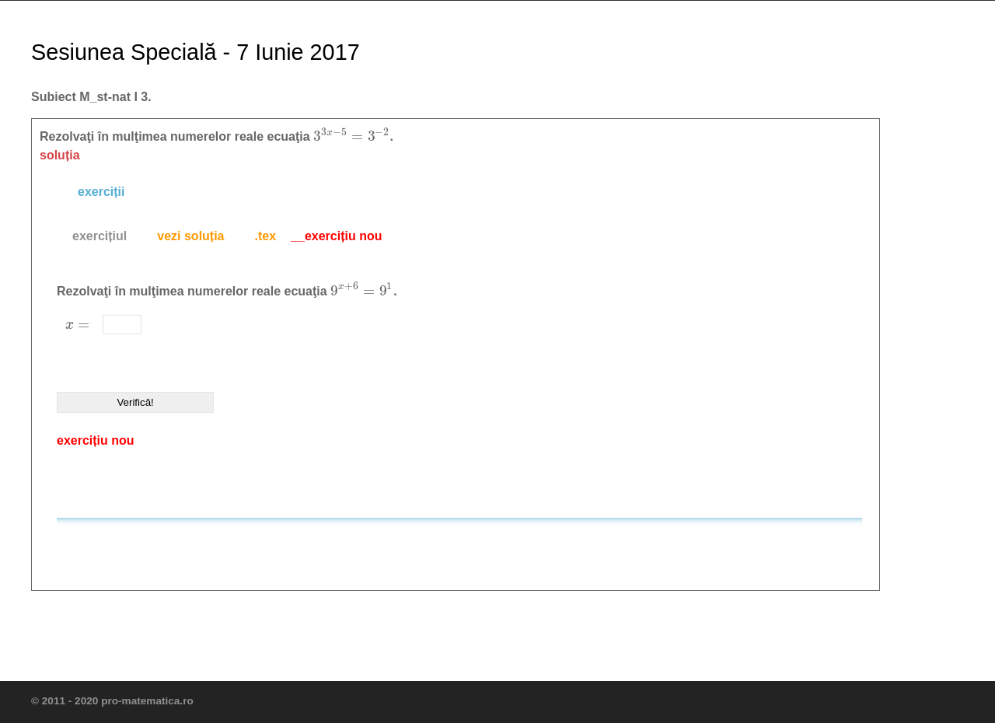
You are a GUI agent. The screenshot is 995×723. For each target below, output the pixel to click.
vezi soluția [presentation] (190, 236)
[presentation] (351, 136)
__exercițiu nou (336, 236)
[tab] (99, 236)
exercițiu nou (95, 440)
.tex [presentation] (266, 236)
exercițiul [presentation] (99, 236)
